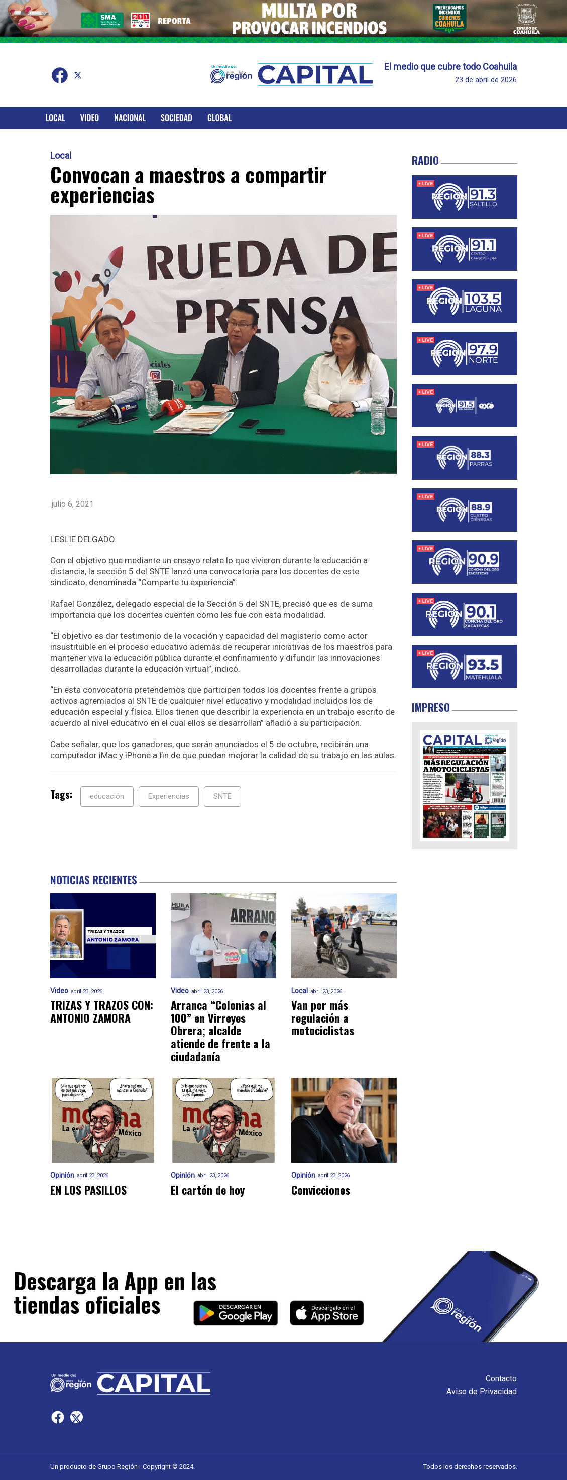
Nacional (130, 118)
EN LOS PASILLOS (88, 1189)
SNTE (222, 796)
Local (55, 118)
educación (107, 796)
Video (89, 118)
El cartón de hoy (208, 1189)
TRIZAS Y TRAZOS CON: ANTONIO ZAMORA (101, 1011)
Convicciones (320, 1189)
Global (219, 118)
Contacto (501, 1378)
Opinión (62, 1175)
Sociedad (176, 118)
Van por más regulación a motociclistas (322, 1018)
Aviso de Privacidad (481, 1391)
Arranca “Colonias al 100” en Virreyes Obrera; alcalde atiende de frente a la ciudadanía (220, 1030)
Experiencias (168, 796)
